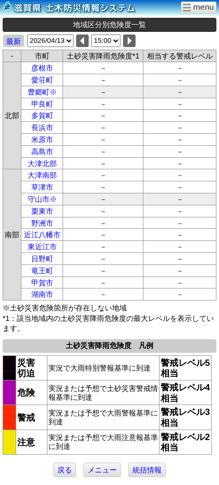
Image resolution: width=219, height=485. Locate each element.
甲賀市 (42, 283)
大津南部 (42, 175)
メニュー (102, 470)
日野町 (42, 259)
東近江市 (42, 247)
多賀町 (42, 115)
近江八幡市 (42, 234)
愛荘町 (42, 80)
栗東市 (42, 211)
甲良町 (42, 104)
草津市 (42, 187)
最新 (13, 41)
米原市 (42, 139)
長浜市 (42, 127)
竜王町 (42, 271)
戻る (64, 470)
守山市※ (42, 199)
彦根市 (42, 68)
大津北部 (42, 163)
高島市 (42, 151)
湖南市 (42, 294)
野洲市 (42, 223)
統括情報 (147, 470)
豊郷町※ (42, 92)
